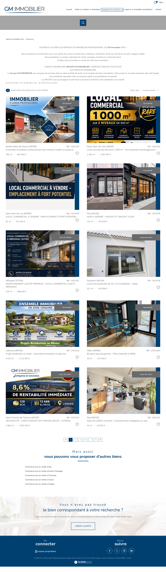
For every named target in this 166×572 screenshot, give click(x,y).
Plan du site (85, 558)
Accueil (69, 9)
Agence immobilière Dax (15, 39)
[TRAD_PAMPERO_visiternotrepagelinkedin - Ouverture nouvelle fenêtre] (131, 550)
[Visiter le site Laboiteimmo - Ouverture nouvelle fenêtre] (83, 563)
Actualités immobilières (143, 9)
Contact (158, 9)
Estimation (96, 9)
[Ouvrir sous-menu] (81, 9)
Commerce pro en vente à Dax (38, 467)
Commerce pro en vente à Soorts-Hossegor (44, 471)
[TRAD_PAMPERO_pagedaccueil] (24, 14)
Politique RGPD (120, 558)
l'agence (127, 9)
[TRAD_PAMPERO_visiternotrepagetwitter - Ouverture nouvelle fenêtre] (117, 550)
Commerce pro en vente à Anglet (39, 484)
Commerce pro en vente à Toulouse (40, 475)
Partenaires (111, 558)
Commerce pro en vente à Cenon (39, 479)
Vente (77, 9)
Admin (104, 558)
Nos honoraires (76, 558)
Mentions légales (96, 558)
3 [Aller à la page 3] (80, 439)
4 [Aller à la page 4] (85, 439)
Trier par (134, 90)
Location (85, 9)
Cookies (128, 558)
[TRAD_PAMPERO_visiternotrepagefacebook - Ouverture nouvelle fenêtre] (109, 550)
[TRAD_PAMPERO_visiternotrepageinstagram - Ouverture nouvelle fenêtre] (124, 550)
